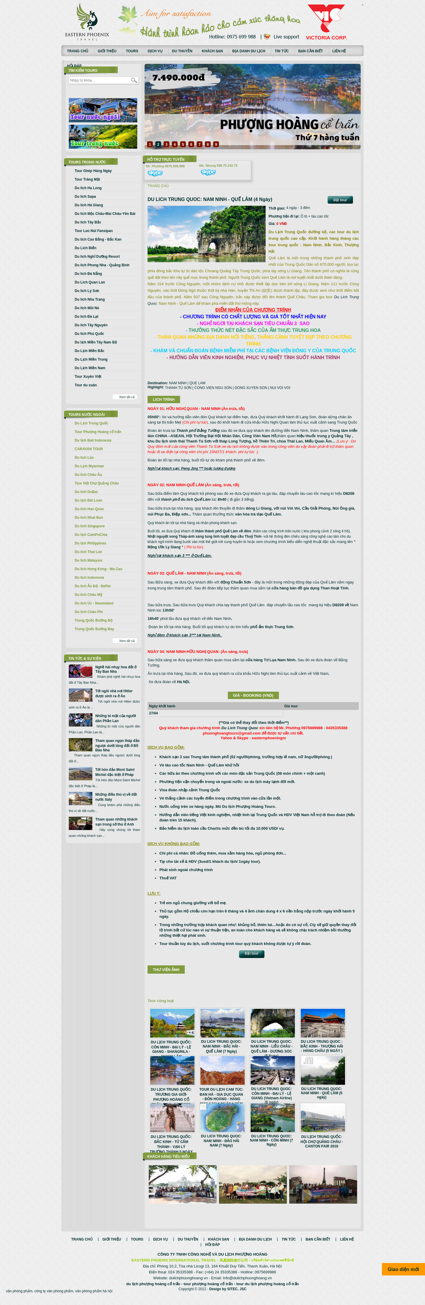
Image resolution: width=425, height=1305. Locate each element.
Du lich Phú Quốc (89, 334)
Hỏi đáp (74, 66)
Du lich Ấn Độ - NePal (93, 586)
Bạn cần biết (310, 51)
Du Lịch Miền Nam (90, 368)
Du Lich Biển (86, 248)
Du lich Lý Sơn (87, 291)
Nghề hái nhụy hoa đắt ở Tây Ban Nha (115, 669)
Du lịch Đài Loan (88, 500)
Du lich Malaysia (88, 560)
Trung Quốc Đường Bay (94, 629)
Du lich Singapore (90, 526)
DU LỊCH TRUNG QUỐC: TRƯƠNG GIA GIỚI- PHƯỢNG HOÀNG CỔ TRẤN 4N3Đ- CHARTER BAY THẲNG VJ (171, 1099)
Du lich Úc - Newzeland (94, 603)
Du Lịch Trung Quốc (91, 423)
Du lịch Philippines (90, 543)
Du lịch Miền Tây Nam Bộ (96, 342)
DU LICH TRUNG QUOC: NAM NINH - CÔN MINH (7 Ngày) (271, 1140)
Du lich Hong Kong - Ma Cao (98, 569)
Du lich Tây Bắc (88, 222)
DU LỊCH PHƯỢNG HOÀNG (242, 1260)
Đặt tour (340, 200)
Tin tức (282, 51)
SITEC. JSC (236, 1295)
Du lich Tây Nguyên (91, 325)
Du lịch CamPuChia (91, 535)
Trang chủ (77, 51)
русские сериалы (362, 4)
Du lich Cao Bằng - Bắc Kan (98, 239)
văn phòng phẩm (19, 1297)
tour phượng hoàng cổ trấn (208, 1290)
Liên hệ (339, 51)
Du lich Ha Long (88, 188)
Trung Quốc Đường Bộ (93, 620)
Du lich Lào (84, 457)
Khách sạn (212, 51)
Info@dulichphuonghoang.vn (247, 1284)
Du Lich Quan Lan (90, 282)
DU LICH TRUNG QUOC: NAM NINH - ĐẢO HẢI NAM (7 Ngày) (221, 1140)
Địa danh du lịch (248, 51)
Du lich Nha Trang (90, 299)
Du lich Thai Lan (88, 552)
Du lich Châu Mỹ (88, 595)
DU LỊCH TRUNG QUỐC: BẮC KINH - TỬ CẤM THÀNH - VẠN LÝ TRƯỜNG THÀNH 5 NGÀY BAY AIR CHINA (171, 1146)
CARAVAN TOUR (89, 449)
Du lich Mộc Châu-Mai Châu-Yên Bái (105, 214)
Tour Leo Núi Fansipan (94, 231)
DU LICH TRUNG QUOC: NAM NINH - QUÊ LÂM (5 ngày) (321, 1093)
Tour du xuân (86, 385)
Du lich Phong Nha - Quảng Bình (102, 265)
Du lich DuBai (86, 492)
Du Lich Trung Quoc (239, 728)
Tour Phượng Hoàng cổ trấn (98, 432)
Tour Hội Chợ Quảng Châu (97, 483)
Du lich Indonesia (89, 578)
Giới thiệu (107, 51)
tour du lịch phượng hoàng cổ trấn (267, 1290)
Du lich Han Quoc (89, 509)
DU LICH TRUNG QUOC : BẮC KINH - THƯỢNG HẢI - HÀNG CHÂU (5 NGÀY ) (321, 1046)
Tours (132, 51)
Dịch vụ (155, 51)
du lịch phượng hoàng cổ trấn (153, 1290)
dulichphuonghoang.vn (188, 1284)
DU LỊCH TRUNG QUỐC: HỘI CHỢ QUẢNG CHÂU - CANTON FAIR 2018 (321, 1141)
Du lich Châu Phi (89, 612)
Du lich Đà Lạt (86, 317)
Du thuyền (182, 51)
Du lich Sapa (85, 196)
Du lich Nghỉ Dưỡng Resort (97, 256)
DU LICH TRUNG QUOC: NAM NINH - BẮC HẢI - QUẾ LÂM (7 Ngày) (221, 1046)
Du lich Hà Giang (89, 205)
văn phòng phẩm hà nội (93, 1297)
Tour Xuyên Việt (88, 377)
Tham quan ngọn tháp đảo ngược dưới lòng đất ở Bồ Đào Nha (117, 745)
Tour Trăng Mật (87, 179)
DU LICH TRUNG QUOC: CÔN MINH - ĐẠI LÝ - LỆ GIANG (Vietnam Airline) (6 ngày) (271, 1095)
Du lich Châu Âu (88, 475)
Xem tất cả (127, 397)
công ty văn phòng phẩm (53, 1297)
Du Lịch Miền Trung (91, 359)
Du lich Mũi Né (87, 308)
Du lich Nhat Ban (89, 517)
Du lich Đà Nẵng (88, 274)
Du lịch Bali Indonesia (93, 440)
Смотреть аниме (362, 5)
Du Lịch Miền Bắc (89, 351)
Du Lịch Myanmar (89, 466)
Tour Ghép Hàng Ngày (93, 171)
